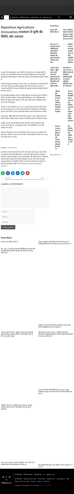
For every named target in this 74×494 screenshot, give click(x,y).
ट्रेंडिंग (68, 479)
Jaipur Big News (61, 479)
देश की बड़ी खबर (14, 17)
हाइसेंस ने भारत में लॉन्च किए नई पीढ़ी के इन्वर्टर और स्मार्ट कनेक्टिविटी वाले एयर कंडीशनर (54, 326)
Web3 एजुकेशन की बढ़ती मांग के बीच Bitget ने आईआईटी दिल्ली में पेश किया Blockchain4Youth (54, 243)
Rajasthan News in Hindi (29, 479)
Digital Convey (6, 487)
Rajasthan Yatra (47, 17)
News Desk (12, 147)
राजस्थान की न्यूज (34, 17)
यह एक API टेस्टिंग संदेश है (9, 242)
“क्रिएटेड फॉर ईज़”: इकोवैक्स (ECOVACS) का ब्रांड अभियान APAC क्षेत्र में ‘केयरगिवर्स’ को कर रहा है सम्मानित (16, 407)
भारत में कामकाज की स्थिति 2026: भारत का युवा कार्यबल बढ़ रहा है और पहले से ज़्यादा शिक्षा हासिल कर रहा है (55, 392)
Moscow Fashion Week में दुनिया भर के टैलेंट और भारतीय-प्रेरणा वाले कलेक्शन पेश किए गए (18, 463)
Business (33, 481)
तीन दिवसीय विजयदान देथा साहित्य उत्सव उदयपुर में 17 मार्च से (70, 135)
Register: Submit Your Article (22, 481)
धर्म (40, 17)
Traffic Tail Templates (45, 485)
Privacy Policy (41, 479)
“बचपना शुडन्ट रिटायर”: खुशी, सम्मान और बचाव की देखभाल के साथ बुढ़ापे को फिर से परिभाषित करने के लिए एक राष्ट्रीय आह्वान (55, 77)
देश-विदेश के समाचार (24, 17)
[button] (33, 1)
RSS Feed (46, 481)
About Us (39, 481)
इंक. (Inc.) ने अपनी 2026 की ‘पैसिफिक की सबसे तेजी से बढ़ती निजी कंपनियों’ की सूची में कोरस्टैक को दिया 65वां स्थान (55, 53)
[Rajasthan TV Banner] (37, 13)
